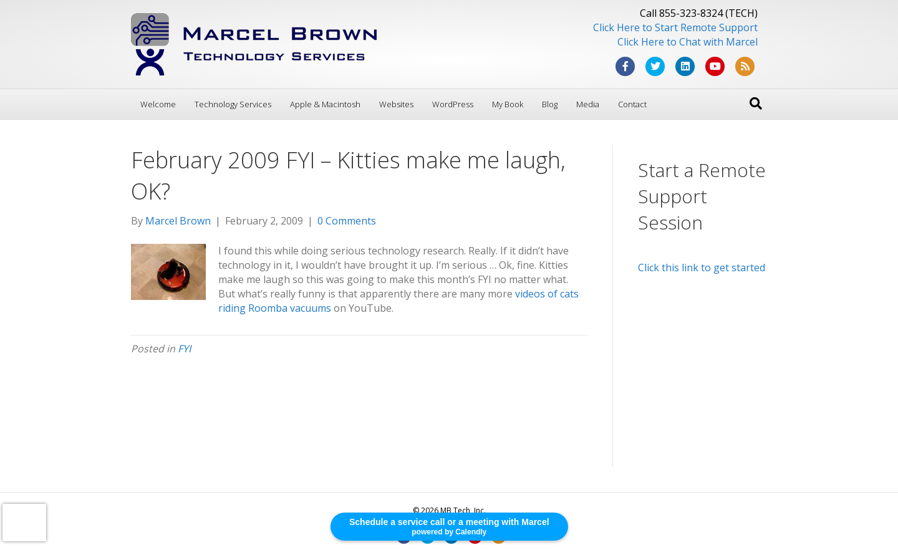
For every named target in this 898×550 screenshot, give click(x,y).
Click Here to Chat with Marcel (687, 42)
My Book (507, 104)
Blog (550, 104)
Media (587, 104)
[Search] (756, 103)
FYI (184, 348)
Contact (632, 104)
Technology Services (233, 104)
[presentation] (24, 522)
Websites (396, 104)
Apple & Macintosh (325, 104)
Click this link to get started (701, 267)
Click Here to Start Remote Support (675, 27)
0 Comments (346, 221)
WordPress (452, 104)
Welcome (158, 104)
